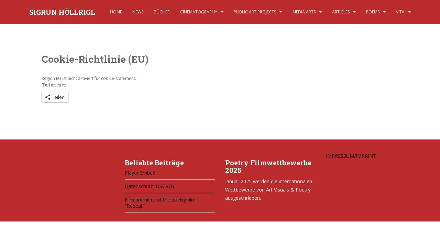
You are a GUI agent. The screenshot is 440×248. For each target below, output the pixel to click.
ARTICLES (341, 12)
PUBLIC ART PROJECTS (255, 12)
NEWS (137, 12)
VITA (400, 12)
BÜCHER (162, 12)
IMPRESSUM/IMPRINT (351, 156)
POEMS (373, 12)
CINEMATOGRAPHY (198, 12)
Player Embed (140, 172)
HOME (116, 12)
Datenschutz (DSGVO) (149, 186)
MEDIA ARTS (304, 12)
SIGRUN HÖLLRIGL (62, 12)
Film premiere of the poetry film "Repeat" (160, 202)
